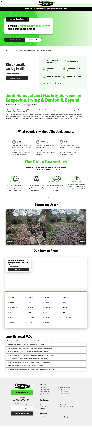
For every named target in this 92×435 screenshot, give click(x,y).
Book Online (22, 393)
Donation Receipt (77, 181)
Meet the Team (64, 404)
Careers (42, 404)
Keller (64, 312)
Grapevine (65, 307)
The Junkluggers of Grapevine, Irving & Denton (37, 50)
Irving (29, 312)
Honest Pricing (15, 182)
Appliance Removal (65, 387)
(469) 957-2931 (14, 40)
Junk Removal (43, 387)
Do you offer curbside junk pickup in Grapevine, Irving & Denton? (46, 365)
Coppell (12, 302)
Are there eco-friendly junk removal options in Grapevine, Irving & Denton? (46, 351)
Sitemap (42, 408)
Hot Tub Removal (44, 393)
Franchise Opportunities (22, 413)
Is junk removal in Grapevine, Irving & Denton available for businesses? (46, 358)
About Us (42, 403)
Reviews (42, 416)
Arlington (30, 297)
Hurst (11, 312)
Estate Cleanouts (64, 389)
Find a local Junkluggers (21, 408)
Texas (20, 50)
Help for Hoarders (64, 391)
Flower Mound (14, 307)
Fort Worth (30, 307)
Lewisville (47, 317)
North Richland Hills (68, 317)
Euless (64, 302)
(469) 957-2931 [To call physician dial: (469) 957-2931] (14, 266)
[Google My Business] (67, 417)
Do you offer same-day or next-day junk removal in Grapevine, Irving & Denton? (46, 362)
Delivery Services (64, 393)
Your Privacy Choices (66, 406)
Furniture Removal (45, 389)
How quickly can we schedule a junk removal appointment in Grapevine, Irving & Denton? (46, 369)
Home (7, 50)
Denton (47, 302)
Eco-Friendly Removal (56, 182)
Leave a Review (18, 269)
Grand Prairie (48, 307)
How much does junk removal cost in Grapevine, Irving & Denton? (46, 344)
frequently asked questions (41, 340)
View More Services (17, 78)
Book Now (33, 40)
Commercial (43, 395)
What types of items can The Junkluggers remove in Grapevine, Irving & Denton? (46, 348)
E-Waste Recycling (45, 391)
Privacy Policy (44, 406)
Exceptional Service (36, 182)
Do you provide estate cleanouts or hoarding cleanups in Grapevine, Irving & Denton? (46, 355)
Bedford (47, 297)
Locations (14, 50)
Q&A (61, 403)
